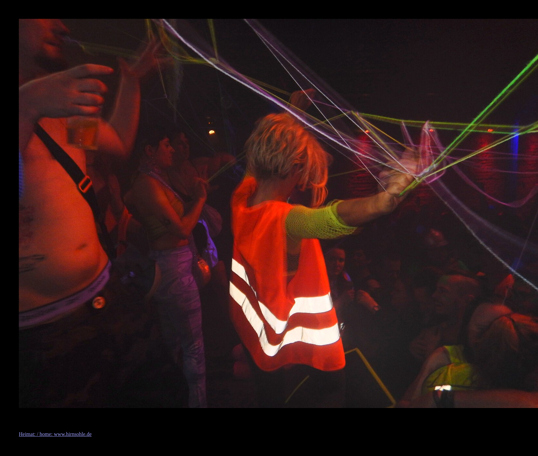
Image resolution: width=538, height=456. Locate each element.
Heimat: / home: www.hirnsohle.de (55, 434)
